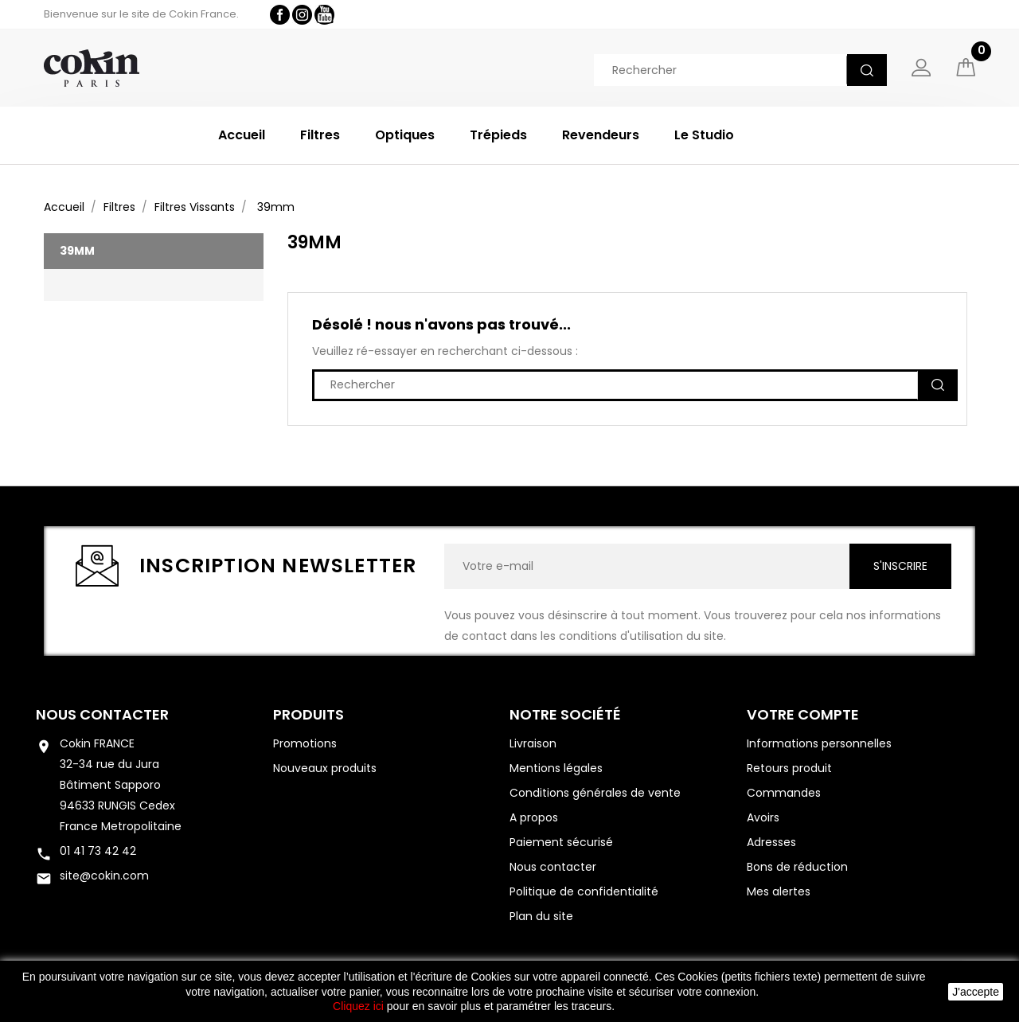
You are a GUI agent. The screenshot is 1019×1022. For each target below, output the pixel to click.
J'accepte (975, 991)
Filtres (320, 135)
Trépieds (498, 135)
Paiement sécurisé (561, 842)
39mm (77, 251)
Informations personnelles (819, 743)
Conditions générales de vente (595, 793)
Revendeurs (600, 135)
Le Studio (704, 135)
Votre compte (803, 714)
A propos (534, 817)
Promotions (305, 743)
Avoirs (763, 817)
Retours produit (789, 768)
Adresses (771, 842)
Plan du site (541, 916)
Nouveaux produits (325, 768)
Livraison (533, 743)
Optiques (405, 135)
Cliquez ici (358, 1006)
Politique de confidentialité (584, 891)
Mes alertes (778, 891)
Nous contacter (102, 714)
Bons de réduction (797, 867)
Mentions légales (556, 768)
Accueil (241, 135)
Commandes (784, 793)
